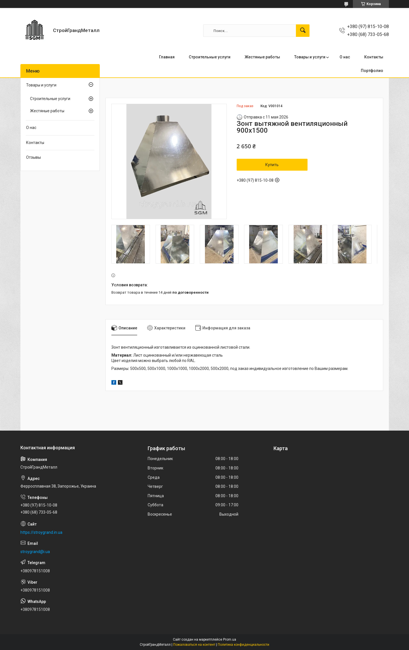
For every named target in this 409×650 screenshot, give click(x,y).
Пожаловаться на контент (194, 645)
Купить (272, 164)
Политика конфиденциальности (243, 645)
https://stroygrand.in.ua (41, 532)
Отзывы (33, 157)
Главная (167, 57)
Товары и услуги (309, 57)
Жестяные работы (262, 57)
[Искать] (303, 30)
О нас (345, 57)
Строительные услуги (209, 57)
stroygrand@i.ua (35, 551)
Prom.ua (229, 639)
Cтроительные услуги (50, 98)
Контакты (373, 57)
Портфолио (372, 70)
